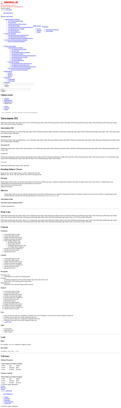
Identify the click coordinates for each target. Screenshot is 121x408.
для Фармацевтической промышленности (20, 27)
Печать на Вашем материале (16, 41)
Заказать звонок (5, 8)
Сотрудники (49, 31)
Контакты (56, 29)
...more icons (8, 322)
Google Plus (7, 403)
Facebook (7, 398)
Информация (37, 26)
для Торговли (12, 22)
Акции (39, 32)
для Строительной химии (15, 21)
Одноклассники (9, 402)
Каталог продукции (7, 16)
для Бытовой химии (14, 25)
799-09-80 (6, 10)
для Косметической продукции (17, 24)
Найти (6, 86)
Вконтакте (7, 400)
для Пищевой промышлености (17, 36)
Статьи (39, 29)
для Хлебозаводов (13, 30)
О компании (49, 29)
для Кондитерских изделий (16, 29)
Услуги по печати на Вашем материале (16, 40)
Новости (39, 30)
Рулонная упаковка (10, 33)
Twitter (6, 397)
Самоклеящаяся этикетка (11, 19)
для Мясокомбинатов (14, 32)
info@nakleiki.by (8, 13)
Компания (45, 26)
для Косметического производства (18, 35)
